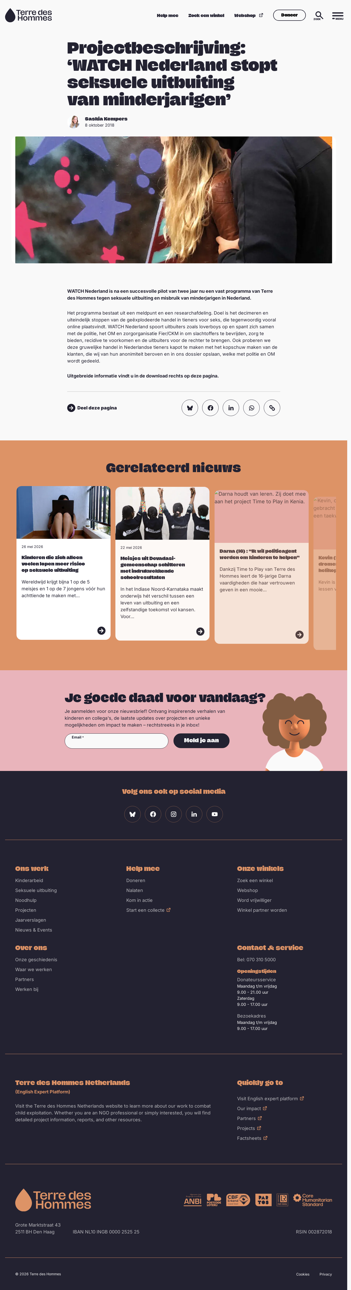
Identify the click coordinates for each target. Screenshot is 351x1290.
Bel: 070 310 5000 (256, 959)
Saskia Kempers (106, 118)
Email (76, 737)
